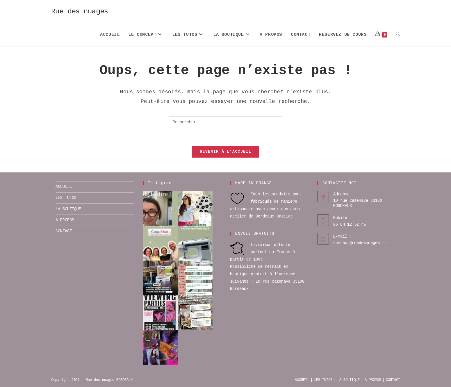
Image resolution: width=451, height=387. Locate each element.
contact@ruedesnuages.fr (360, 242)
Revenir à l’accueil (225, 151)
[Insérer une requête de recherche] (225, 122)
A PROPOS (65, 220)
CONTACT (64, 231)
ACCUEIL (64, 186)
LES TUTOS (66, 197)
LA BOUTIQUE (68, 209)
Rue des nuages (79, 11)
